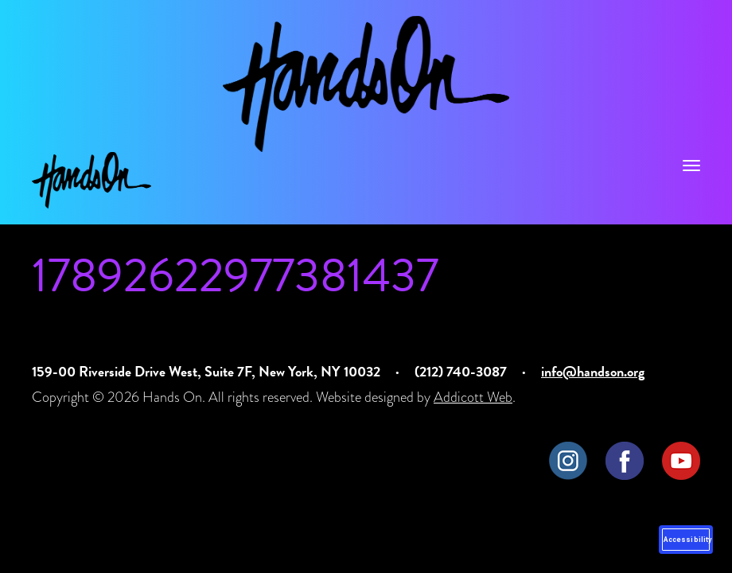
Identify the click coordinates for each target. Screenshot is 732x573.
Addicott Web (473, 397)
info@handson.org (592, 371)
